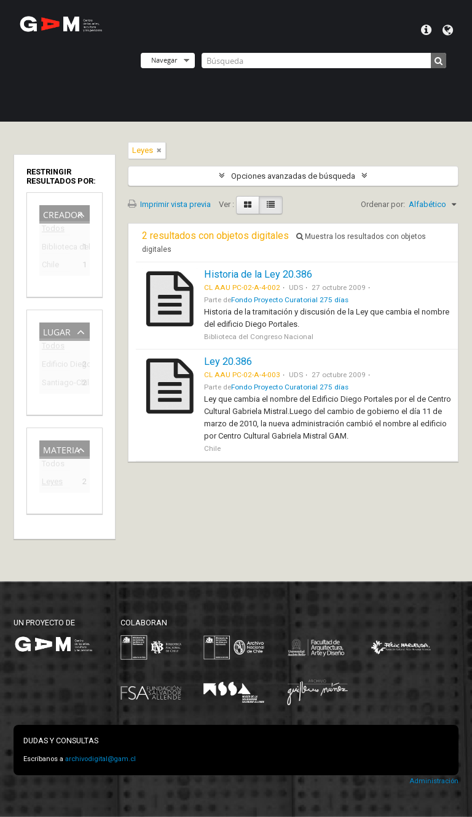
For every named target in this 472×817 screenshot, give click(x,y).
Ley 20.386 (228, 361)
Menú (426, 30)
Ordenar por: (383, 204)
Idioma (447, 30)
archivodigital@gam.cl (100, 759)
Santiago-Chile (56, 384)
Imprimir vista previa (169, 204)
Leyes (52, 483)
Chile (50, 266)
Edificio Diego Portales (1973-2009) (56, 366)
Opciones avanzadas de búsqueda (293, 176)
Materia (61, 448)
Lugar (57, 330)
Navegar (164, 59)
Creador (63, 213)
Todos (53, 230)
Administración (433, 781)
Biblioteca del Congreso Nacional (56, 248)
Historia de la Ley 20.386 (258, 274)
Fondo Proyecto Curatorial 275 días (289, 299)
